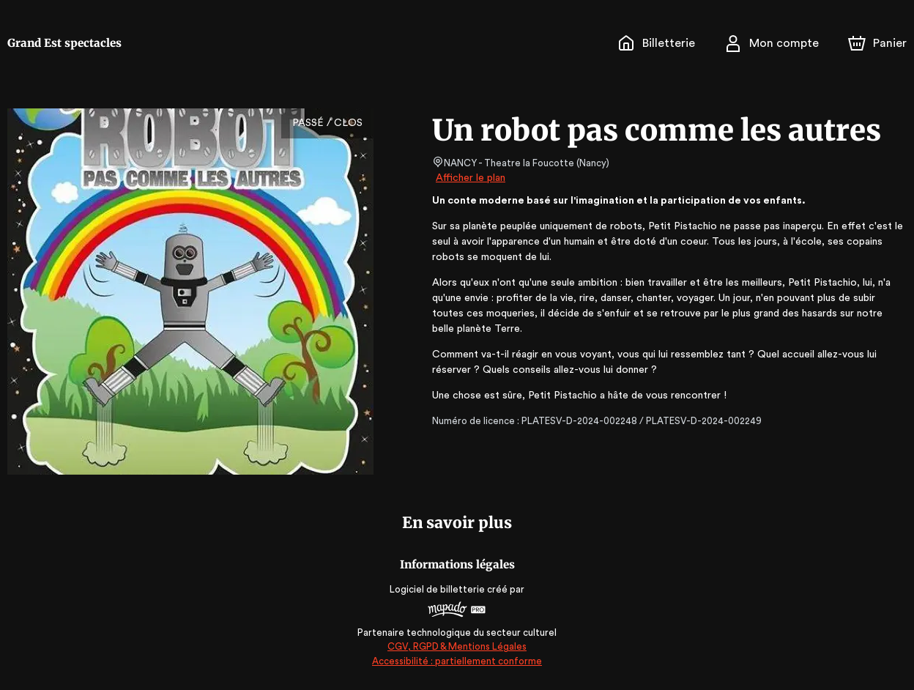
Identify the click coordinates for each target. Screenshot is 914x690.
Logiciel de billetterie (438, 589)
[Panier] (877, 43)
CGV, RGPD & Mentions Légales (457, 646)
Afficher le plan (469, 178)
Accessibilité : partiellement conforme (457, 661)
